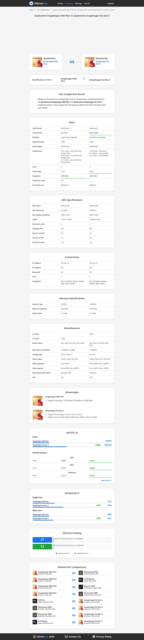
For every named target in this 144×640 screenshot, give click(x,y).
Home (60, 3)
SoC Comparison (43, 10)
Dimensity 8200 (91, 593)
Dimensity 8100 (91, 572)
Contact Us (75, 636)
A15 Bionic (42, 621)
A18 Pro (41, 600)
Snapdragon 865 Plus (69, 80)
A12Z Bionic (89, 579)
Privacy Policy (103, 636)
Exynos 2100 (89, 586)
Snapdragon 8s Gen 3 (99, 80)
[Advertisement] (72, 37)
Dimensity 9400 (45, 614)
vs (73, 573)
